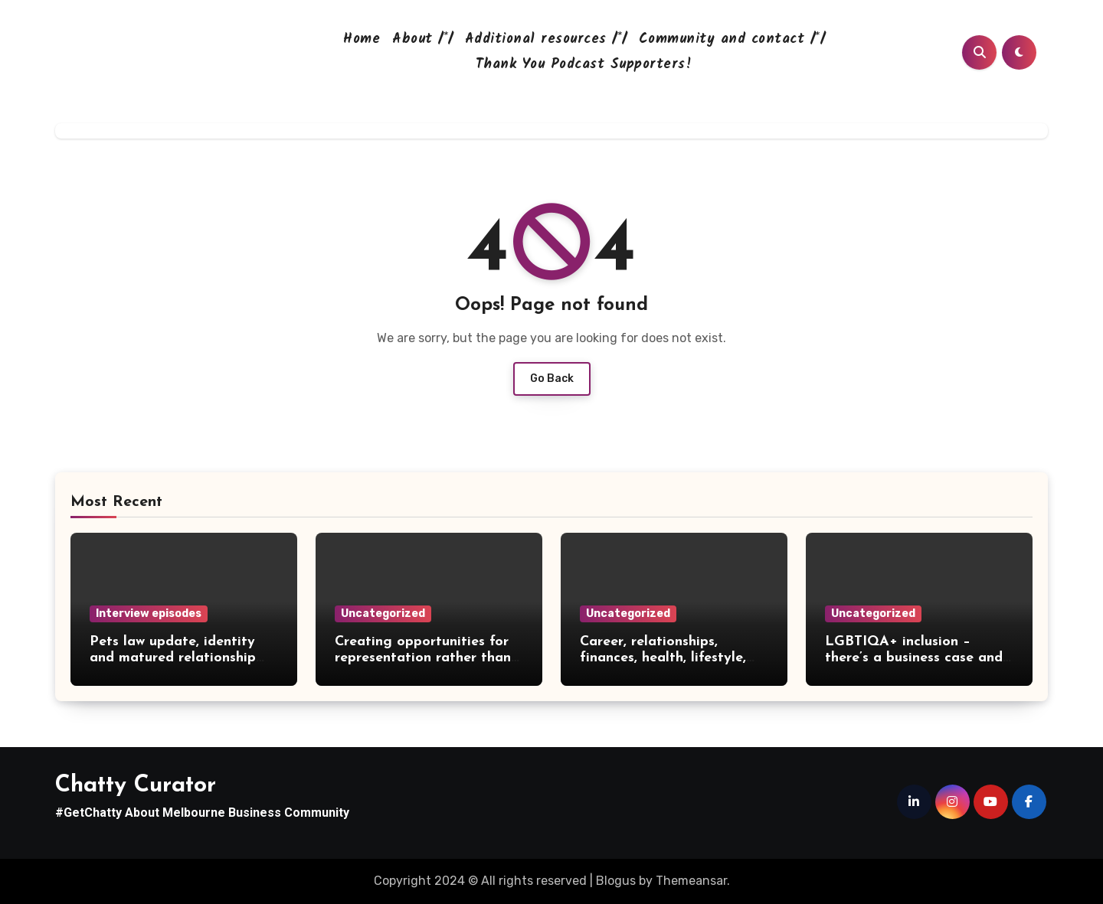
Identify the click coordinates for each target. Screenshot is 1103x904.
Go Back (552, 378)
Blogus (616, 880)
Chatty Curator (135, 786)
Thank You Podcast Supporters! (584, 64)
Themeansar (691, 880)
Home (361, 39)
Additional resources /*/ (546, 39)
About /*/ (422, 39)
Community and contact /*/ (732, 39)
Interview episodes (148, 613)
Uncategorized (383, 613)
